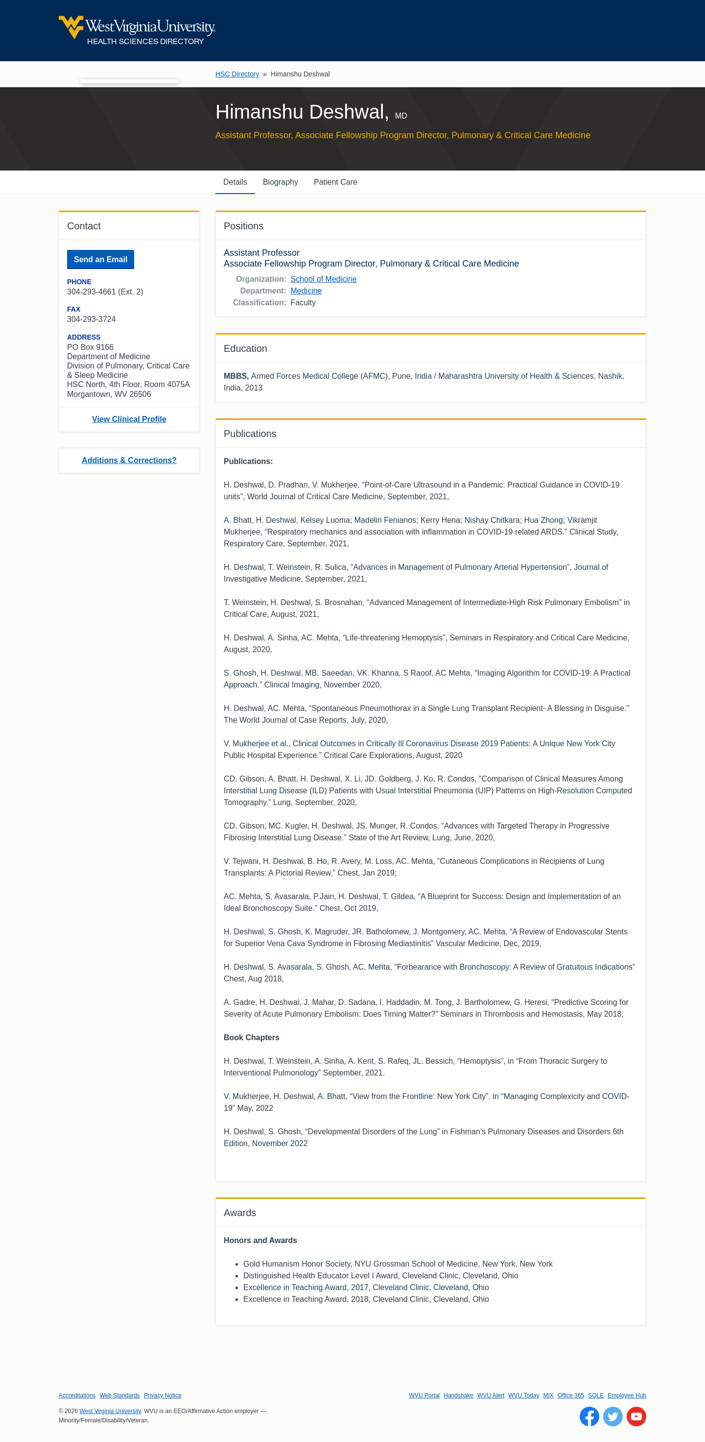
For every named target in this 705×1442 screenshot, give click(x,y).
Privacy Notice (163, 1395)
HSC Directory (237, 74)
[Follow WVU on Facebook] (589, 1416)
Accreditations (77, 1395)
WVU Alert (490, 1395)
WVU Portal (424, 1395)
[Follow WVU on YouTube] (636, 1416)
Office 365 (571, 1395)
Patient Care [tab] (335, 182)
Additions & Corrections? (129, 460)
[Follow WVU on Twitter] (613, 1416)
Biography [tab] (280, 182)
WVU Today (523, 1395)
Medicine (306, 291)
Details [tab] (235, 182)
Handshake (458, 1395)
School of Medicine (323, 279)
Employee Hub (627, 1395)
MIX (548, 1395)
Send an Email (100, 259)
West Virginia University (110, 1411)
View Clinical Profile (129, 419)
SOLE (596, 1395)
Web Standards (119, 1395)
